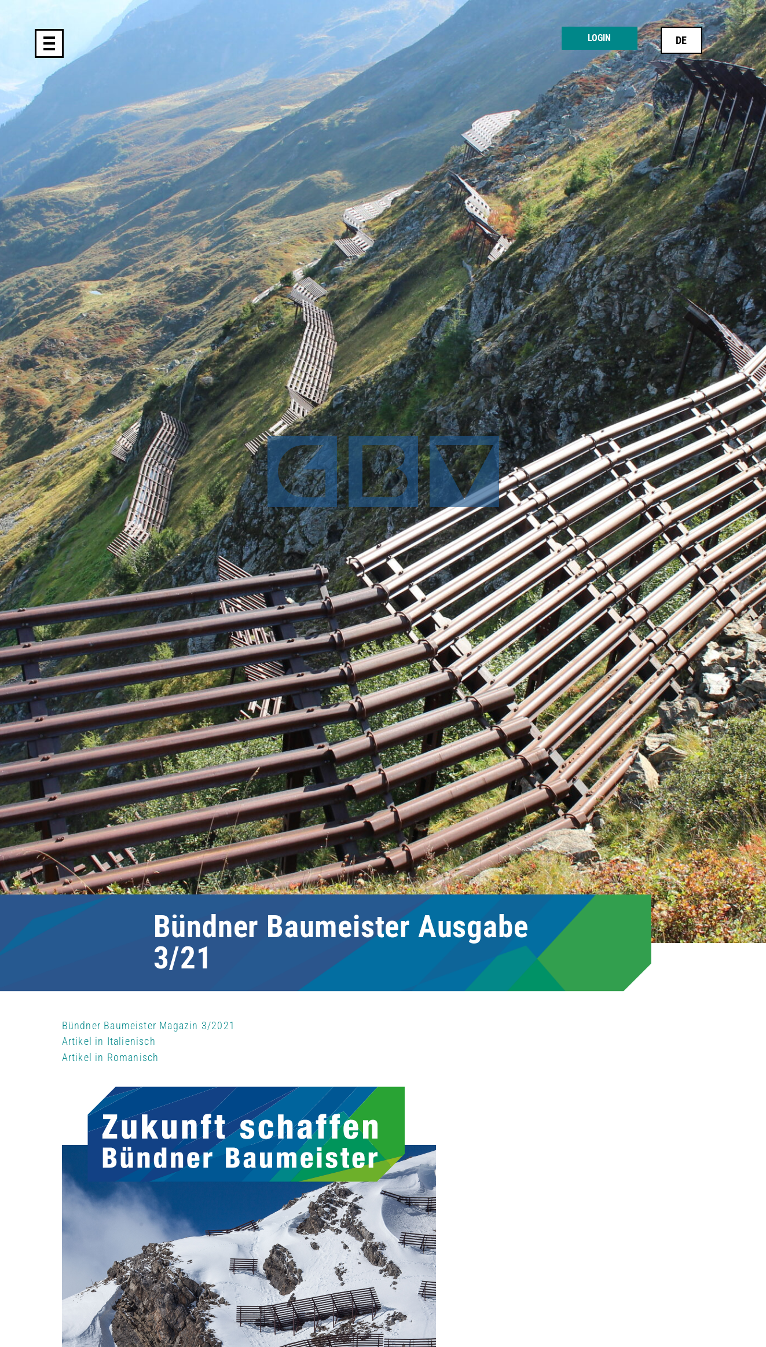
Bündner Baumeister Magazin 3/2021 (149, 1025)
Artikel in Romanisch (110, 1057)
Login (599, 37)
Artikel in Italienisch (109, 1041)
